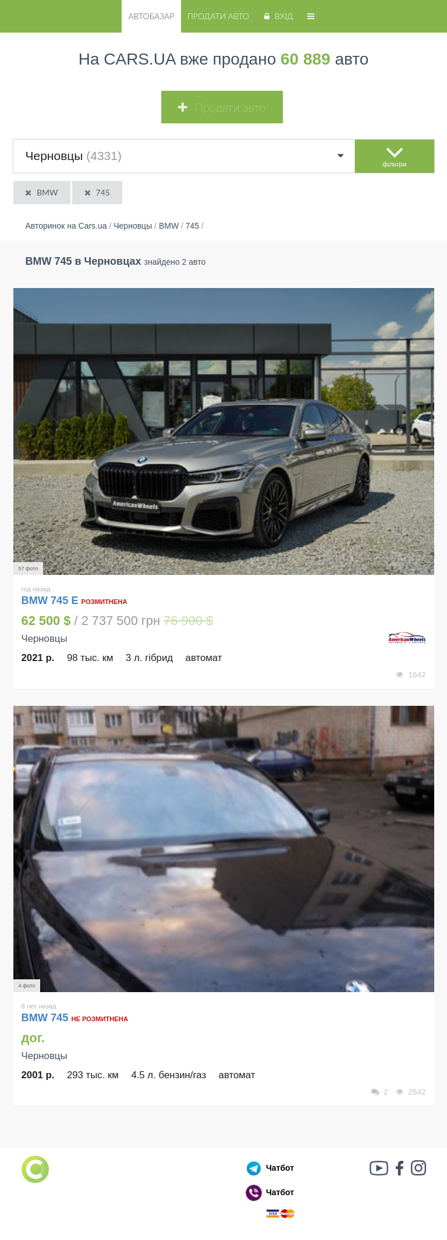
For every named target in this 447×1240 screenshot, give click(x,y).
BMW (41, 192)
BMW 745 (47, 1018)
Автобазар (151, 16)
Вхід (277, 16)
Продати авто (218, 16)
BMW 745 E (50, 600)
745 (96, 192)
